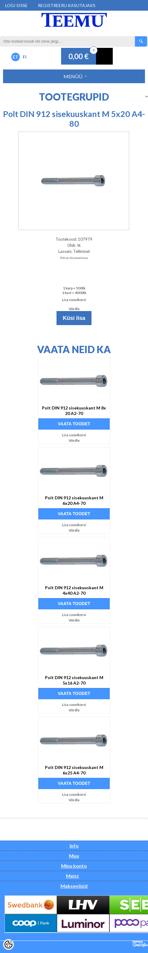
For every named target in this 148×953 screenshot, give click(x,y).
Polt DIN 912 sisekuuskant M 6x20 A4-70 (74, 500)
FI (24, 56)
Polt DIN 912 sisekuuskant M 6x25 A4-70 (74, 770)
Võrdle (74, 308)
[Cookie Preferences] (8, 944)
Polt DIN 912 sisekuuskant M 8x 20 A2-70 (74, 410)
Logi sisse (16, 5)
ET (15, 56)
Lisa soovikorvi (74, 299)
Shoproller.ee (140, 944)
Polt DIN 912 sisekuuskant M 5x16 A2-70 (74, 680)
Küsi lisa (74, 318)
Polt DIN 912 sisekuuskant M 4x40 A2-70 (74, 590)
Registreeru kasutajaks (66, 5)
